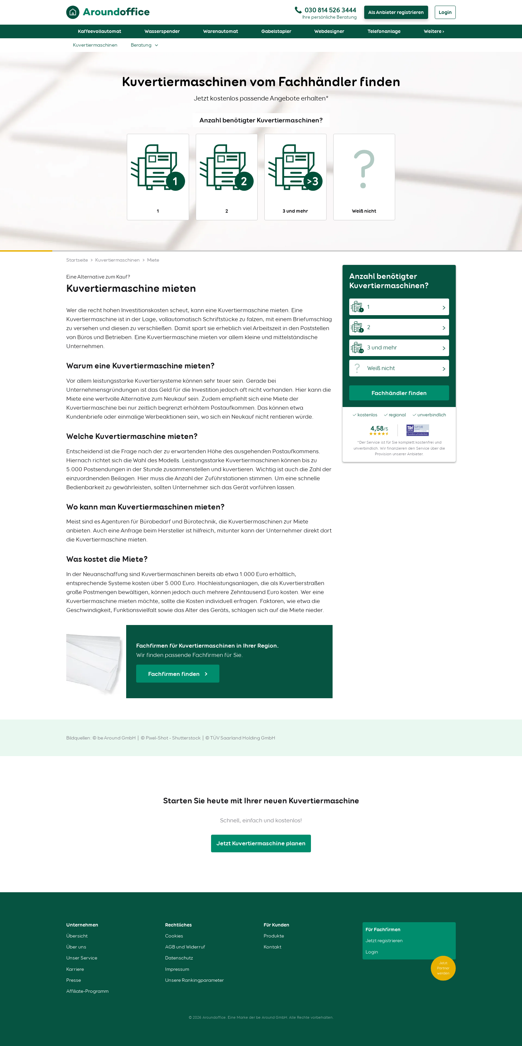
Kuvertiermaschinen (95, 45)
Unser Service (81, 958)
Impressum (177, 969)
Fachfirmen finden (174, 674)
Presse (73, 980)
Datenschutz (179, 958)
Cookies (174, 936)
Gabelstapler (276, 31)
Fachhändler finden (399, 392)
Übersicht (77, 936)
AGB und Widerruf (185, 947)
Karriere (75, 969)
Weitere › (434, 31)
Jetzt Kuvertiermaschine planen (261, 843)
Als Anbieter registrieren (396, 12)
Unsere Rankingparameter (194, 980)
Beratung (141, 45)
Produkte (274, 936)
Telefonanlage (384, 31)
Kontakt (272, 947)
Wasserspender (162, 31)
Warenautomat (220, 31)
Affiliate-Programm (87, 991)
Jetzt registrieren (384, 940)
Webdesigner (329, 31)
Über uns (76, 947)
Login (445, 12)
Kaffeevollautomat (99, 31)
